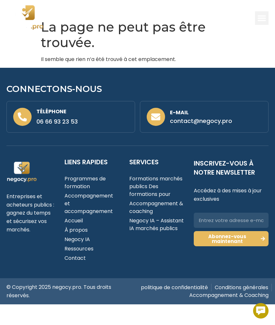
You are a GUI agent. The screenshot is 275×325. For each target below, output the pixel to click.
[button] (262, 18)
